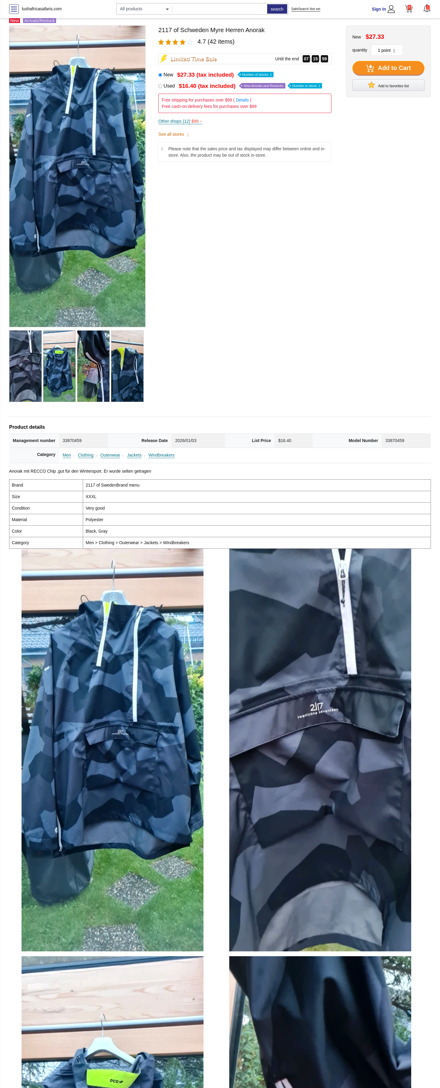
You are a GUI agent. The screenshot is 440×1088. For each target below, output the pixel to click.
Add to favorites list (388, 85)
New (218, 75)
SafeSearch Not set (305, 9)
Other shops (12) (180, 121)
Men (67, 455)
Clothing (85, 455)
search (277, 9)
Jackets (134, 455)
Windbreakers (162, 455)
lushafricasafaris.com (42, 8)
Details (242, 100)
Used (242, 86)
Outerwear (110, 455)
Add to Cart (388, 68)
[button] (427, 8)
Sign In (379, 9)
